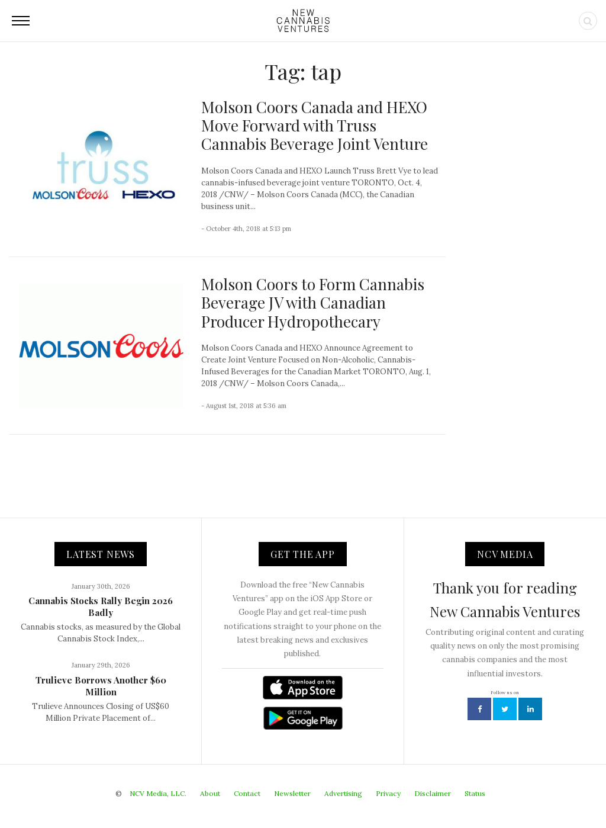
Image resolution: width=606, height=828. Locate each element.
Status (475, 793)
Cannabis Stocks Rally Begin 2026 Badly (100, 606)
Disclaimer (432, 793)
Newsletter (292, 793)
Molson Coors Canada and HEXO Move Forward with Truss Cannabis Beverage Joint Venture (314, 125)
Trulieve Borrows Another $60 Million (101, 686)
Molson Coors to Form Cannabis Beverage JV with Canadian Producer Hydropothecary (312, 302)
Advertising (343, 793)
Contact (247, 793)
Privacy (388, 793)
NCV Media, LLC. (158, 793)
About (210, 793)
